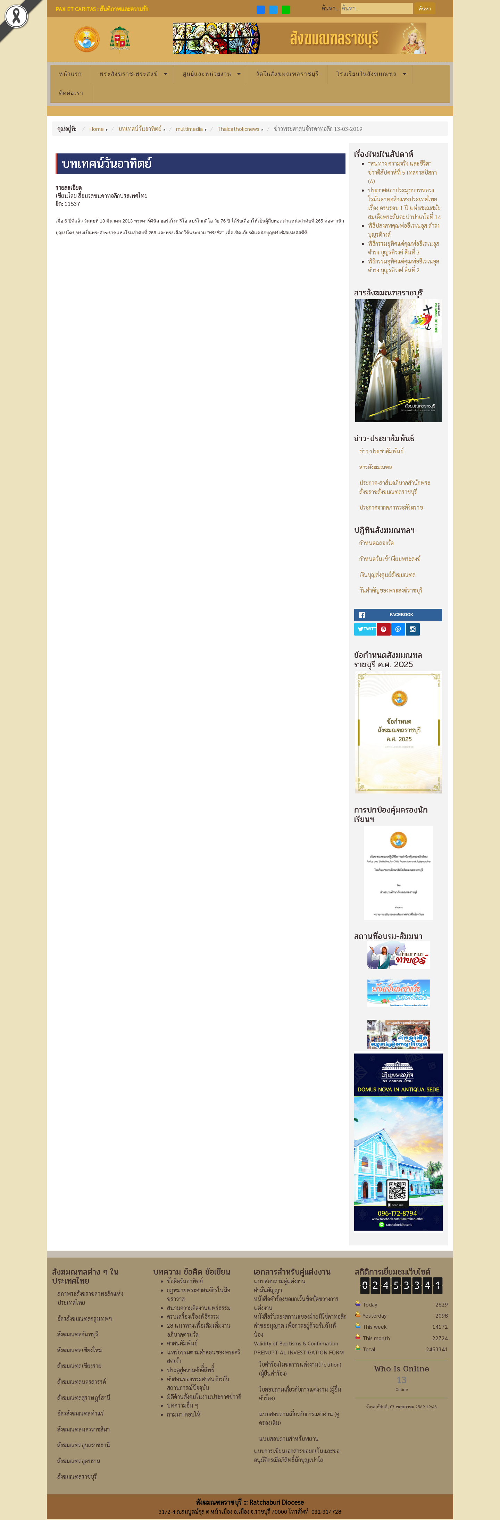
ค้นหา (425, 8)
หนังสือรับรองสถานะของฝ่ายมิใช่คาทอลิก (300, 1316)
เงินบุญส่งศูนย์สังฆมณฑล (387, 574)
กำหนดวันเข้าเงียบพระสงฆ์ (389, 558)
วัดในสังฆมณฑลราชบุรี (287, 74)
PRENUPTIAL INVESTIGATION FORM (299, 1352)
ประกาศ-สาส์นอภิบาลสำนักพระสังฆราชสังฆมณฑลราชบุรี (394, 487)
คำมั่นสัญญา (268, 1290)
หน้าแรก (70, 74)
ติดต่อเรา (71, 93)
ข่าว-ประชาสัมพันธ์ (381, 451)
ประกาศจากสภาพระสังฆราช (391, 507)
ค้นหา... (331, 8)
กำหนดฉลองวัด (376, 542)
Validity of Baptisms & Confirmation (296, 1343)
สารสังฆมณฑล (375, 467)
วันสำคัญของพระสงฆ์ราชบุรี (391, 590)
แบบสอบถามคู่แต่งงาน (280, 1281)
